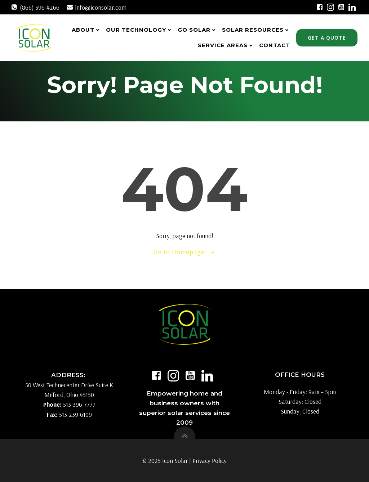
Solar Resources (256, 29)
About (86, 29)
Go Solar (197, 29)
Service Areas (226, 45)
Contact (274, 45)
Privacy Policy (209, 460)
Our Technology (139, 29)
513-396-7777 (79, 405)
